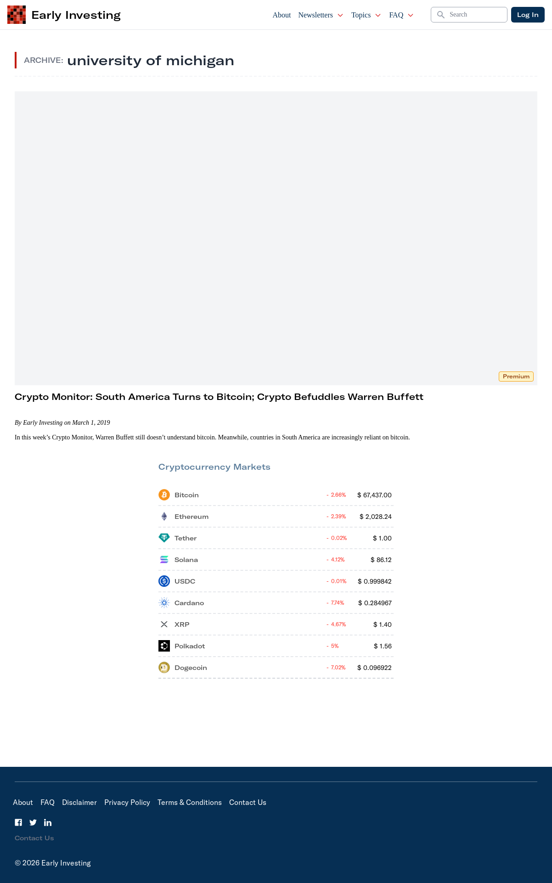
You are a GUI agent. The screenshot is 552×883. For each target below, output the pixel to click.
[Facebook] (18, 822)
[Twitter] (33, 822)
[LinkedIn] (47, 822)
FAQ (401, 15)
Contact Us (247, 802)
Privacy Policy (127, 802)
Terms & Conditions (190, 802)
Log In (528, 15)
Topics (366, 15)
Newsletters (321, 15)
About (281, 15)
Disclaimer (79, 802)
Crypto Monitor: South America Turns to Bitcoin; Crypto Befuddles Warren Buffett (219, 396)
